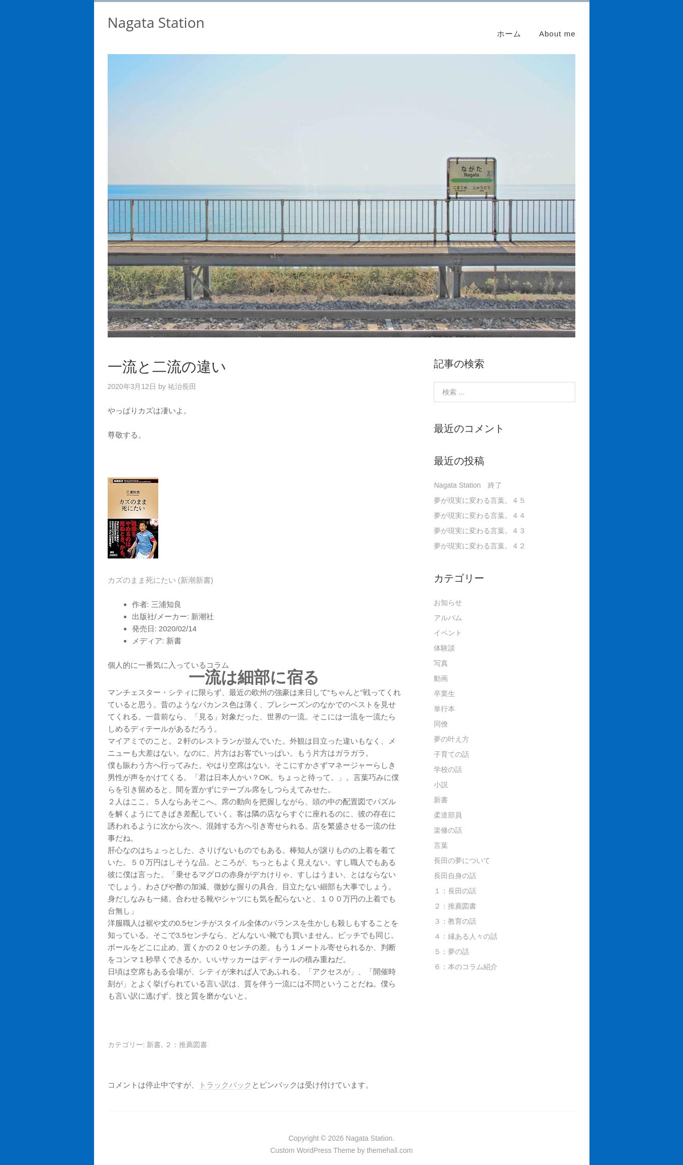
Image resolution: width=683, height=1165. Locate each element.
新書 (154, 1033)
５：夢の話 (451, 940)
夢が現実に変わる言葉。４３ (480, 519)
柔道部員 (448, 803)
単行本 (444, 697)
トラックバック (225, 1073)
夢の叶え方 (451, 727)
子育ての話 (451, 743)
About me (557, 21)
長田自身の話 (455, 864)
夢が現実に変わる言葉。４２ (480, 534)
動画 (441, 667)
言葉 (441, 834)
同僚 (441, 712)
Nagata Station (156, 22)
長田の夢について (462, 849)
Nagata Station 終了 (468, 473)
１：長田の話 (455, 879)
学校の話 (448, 758)
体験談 (444, 636)
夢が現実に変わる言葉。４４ (480, 504)
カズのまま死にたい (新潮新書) (160, 568)
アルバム (448, 606)
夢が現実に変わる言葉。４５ (480, 489)
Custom (282, 1139)
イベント (448, 621)
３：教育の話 (455, 909)
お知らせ (448, 591)
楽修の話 (448, 818)
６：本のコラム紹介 (465, 955)
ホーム (509, 21)
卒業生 (444, 682)
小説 (441, 773)
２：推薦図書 (186, 1033)
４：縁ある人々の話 (465, 925)
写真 (441, 652)
